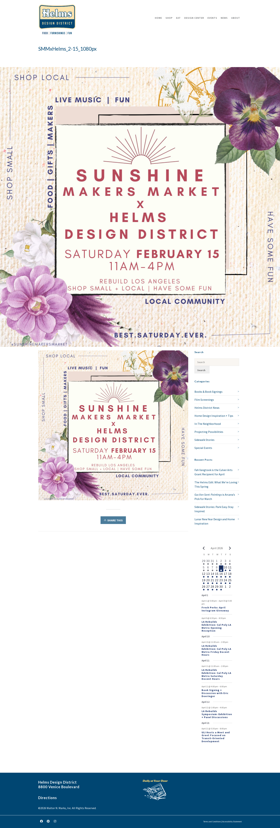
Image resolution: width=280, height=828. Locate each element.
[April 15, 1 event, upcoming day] (217, 575)
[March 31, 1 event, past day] (212, 562)
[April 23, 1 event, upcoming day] (221, 581)
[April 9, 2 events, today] (221, 568)
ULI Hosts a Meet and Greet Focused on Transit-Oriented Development (216, 737)
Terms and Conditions (212, 821)
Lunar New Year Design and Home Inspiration (214, 521)
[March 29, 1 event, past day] (204, 562)
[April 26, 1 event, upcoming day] (204, 588)
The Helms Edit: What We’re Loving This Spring (215, 484)
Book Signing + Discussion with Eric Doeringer (215, 693)
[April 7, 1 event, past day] (212, 568)
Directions (47, 798)
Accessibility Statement (232, 821)
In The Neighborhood (207, 424)
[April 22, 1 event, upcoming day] (217, 581)
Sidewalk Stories (204, 440)
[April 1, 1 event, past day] (217, 562)
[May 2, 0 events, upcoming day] (230, 588)
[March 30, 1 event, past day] (208, 562)
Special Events (203, 448)
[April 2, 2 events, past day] (221, 562)
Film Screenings (204, 399)
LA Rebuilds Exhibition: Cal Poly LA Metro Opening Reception (216, 626)
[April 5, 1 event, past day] (204, 568)
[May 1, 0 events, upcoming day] (225, 588)
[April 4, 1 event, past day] (230, 562)
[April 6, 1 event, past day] (208, 568)
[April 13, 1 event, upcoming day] (208, 575)
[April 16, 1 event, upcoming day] (221, 575)
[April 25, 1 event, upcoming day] (230, 581)
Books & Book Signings (208, 391)
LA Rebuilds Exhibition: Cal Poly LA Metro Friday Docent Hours (216, 650)
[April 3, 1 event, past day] (225, 562)
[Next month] (230, 548)
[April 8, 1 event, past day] (217, 568)
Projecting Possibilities (208, 432)
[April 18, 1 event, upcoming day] (230, 575)
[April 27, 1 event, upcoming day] (208, 588)
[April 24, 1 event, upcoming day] (225, 581)
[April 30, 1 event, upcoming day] (221, 588)
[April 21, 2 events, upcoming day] (212, 581)
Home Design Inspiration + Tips (213, 415)
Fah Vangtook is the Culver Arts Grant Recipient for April (213, 472)
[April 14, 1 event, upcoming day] (212, 575)
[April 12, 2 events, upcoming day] (204, 575)
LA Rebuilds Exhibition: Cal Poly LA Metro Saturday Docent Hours (216, 674)
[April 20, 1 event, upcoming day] (208, 581)
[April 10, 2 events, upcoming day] (225, 568)
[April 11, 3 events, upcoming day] (230, 568)
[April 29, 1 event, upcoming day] (217, 588)
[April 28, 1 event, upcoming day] (212, 588)
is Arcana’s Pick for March (214, 497)
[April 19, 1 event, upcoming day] (204, 581)
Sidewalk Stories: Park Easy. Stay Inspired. (213, 509)
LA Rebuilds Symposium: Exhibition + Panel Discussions (217, 714)
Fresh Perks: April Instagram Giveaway (215, 609)
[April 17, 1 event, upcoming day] (225, 575)
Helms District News (206, 407)
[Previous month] (204, 548)
